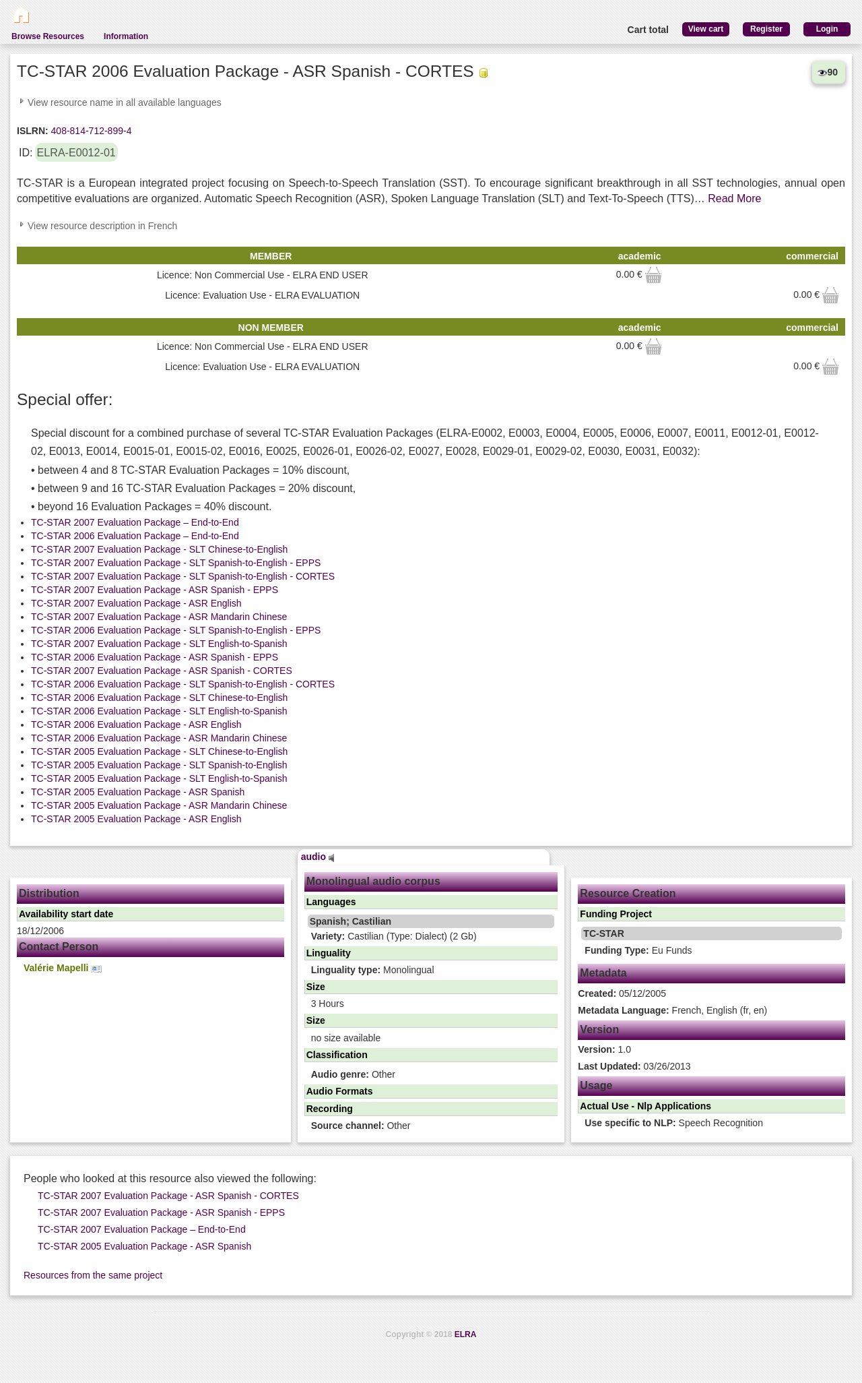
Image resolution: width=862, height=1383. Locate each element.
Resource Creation (627, 893)
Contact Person (58, 946)
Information (126, 36)
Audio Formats (339, 1091)
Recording (329, 1108)
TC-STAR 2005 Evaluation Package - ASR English (136, 818)
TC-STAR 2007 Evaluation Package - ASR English (136, 603)
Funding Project (616, 914)
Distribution (49, 893)
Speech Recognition (674, 1122)
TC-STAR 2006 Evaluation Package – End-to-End (135, 535)
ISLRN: (32, 130)
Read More (734, 198)
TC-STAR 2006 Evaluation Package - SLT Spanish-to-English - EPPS (176, 630)
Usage (596, 1085)
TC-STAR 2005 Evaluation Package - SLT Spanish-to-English (159, 765)
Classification (337, 1054)
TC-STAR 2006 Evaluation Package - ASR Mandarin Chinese (159, 738)
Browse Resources (47, 36)
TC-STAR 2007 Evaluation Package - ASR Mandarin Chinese (159, 616)
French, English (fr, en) (672, 1010)
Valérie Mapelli (63, 968)
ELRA (466, 1334)
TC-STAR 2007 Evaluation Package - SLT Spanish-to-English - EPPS (176, 562)
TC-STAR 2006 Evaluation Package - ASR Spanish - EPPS (154, 657)
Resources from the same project (93, 1275)
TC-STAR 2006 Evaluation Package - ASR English (136, 724)
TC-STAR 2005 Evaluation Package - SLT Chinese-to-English (159, 751)
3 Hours (327, 1003)
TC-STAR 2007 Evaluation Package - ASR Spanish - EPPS (154, 589)
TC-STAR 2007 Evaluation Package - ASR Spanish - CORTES (161, 670)
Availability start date (66, 914)
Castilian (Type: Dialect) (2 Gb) (394, 936)
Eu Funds (638, 950)
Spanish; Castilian (350, 921)
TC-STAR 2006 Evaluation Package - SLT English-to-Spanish (159, 711)
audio (318, 856)
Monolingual (372, 969)
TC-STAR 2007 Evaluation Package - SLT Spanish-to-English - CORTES (183, 576)
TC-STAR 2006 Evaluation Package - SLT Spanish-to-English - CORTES (183, 684)
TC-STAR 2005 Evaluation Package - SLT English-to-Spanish (159, 778)
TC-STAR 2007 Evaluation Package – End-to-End (135, 522)
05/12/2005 (622, 993)
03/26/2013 (634, 1066)
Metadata (603, 973)
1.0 (604, 1049)
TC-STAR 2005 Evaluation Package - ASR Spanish (137, 792)
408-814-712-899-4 (90, 130)
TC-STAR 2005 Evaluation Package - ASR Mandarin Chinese (159, 805)
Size (315, 986)
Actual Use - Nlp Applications (645, 1106)
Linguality (328, 953)
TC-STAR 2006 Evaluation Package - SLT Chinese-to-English (159, 697)
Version (599, 1029)
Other (353, 1074)
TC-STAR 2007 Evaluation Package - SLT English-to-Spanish (159, 643)
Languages (331, 901)
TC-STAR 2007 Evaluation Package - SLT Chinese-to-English (159, 549)
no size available (346, 1038)
